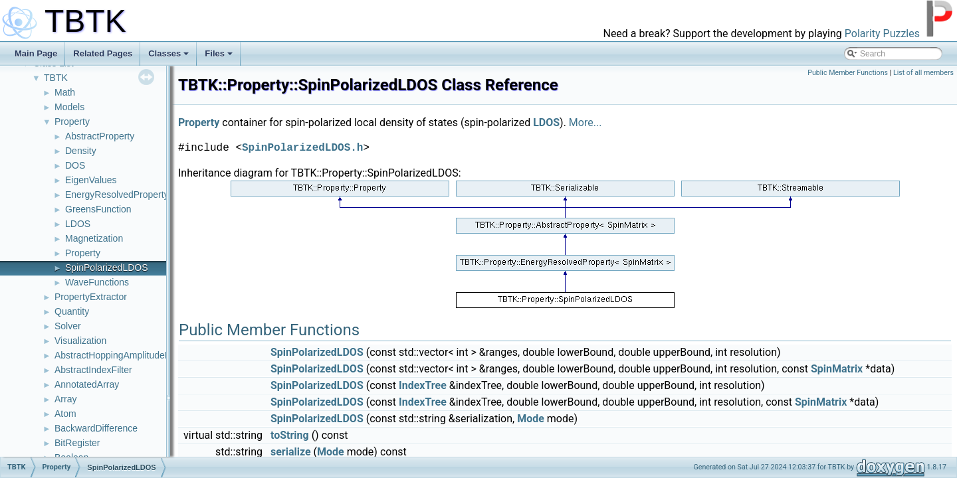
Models (69, 107)
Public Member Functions (847, 72)
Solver (67, 326)
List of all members (923, 72)
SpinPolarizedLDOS (106, 267)
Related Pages (102, 53)
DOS (75, 165)
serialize (290, 451)
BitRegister (77, 443)
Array (65, 399)
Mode (530, 418)
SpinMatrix (837, 368)
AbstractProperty (99, 136)
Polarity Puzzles (882, 33)
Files (219, 53)
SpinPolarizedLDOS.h (302, 148)
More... (585, 122)
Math (64, 92)
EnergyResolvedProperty (117, 194)
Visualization (80, 340)
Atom (65, 413)
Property (72, 121)
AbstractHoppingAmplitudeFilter (119, 355)
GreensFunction (98, 209)
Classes (168, 53)
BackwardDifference (96, 428)
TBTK (56, 77)
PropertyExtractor (90, 296)
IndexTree (423, 385)
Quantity (71, 311)
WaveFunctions (97, 282)
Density (80, 150)
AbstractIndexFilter (93, 369)
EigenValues (91, 180)
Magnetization (94, 238)
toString (289, 435)
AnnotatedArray (86, 384)
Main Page (36, 53)
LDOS (77, 223)
